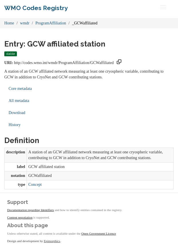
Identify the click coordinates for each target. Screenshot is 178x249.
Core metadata (20, 88)
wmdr (24, 23)
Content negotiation (20, 217)
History (15, 125)
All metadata (19, 101)
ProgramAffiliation (50, 23)
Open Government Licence (98, 233)
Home (9, 23)
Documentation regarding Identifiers (30, 210)
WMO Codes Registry (36, 7)
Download (17, 113)
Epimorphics (52, 241)
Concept (35, 184)
